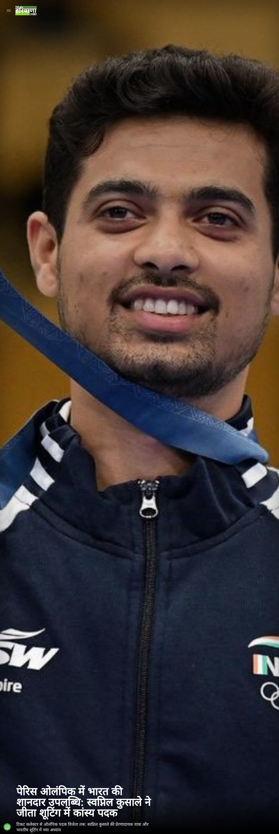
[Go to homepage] (26, 10)
